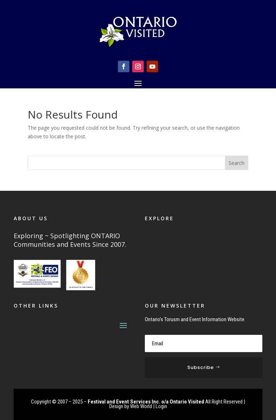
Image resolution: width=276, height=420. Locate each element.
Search (236, 163)
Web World (141, 406)
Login (161, 406)
